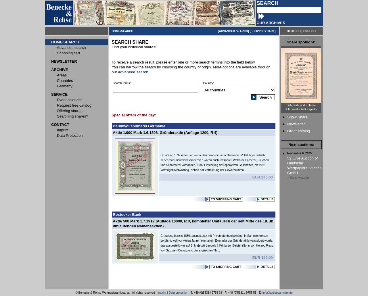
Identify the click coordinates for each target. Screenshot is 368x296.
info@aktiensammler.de (277, 292)
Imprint (162, 292)
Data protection (178, 292)
